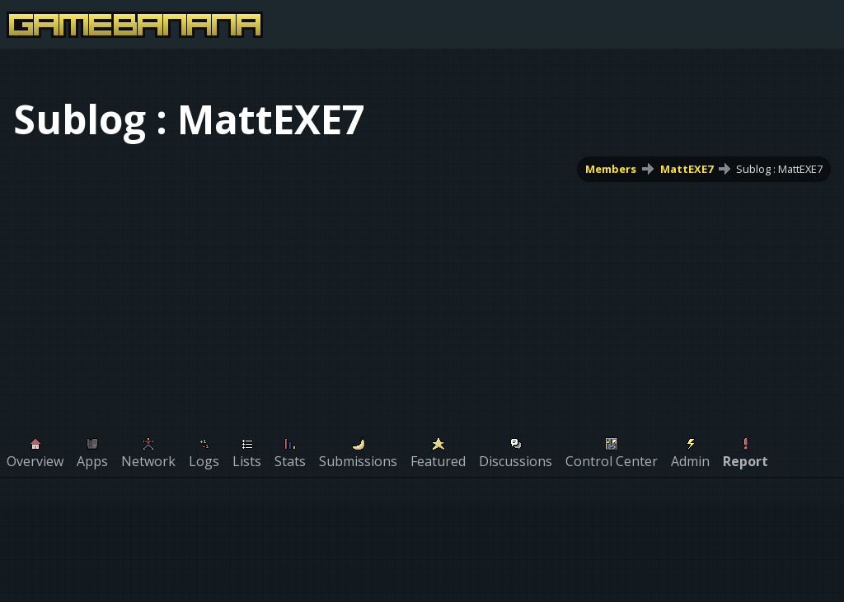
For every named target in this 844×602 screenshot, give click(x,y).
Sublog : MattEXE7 (779, 168)
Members (610, 168)
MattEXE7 (686, 168)
